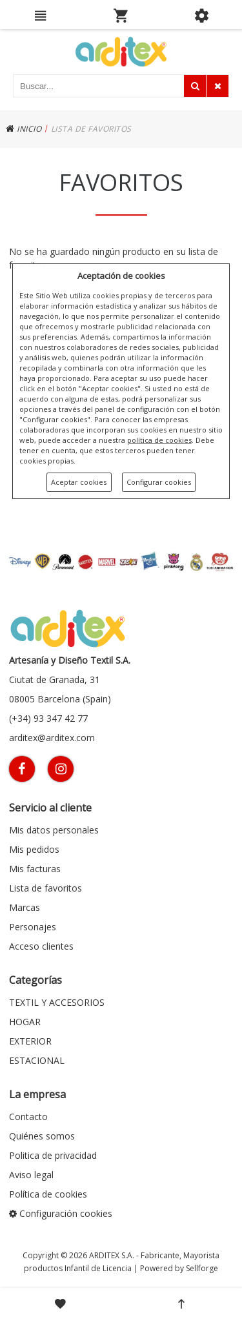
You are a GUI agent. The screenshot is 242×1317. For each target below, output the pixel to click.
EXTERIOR (30, 1041)
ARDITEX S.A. (111, 1255)
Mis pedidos (34, 849)
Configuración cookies (60, 1213)
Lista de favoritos (45, 888)
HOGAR (25, 1022)
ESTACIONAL (37, 1060)
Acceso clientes (41, 946)
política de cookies (159, 440)
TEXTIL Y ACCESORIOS (57, 1002)
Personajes (32, 927)
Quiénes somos (42, 1136)
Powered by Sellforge (179, 1268)
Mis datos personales (54, 830)
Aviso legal (31, 1175)
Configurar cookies (158, 482)
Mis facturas (35, 869)
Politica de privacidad (53, 1155)
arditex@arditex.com (52, 737)
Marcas (24, 907)
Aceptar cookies (78, 482)
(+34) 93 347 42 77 (48, 718)
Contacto (28, 1116)
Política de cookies (48, 1194)
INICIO (23, 128)
